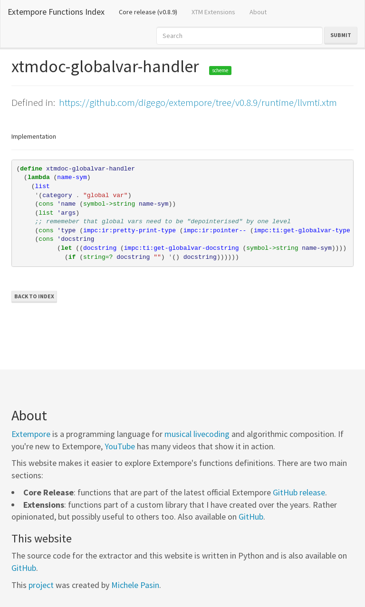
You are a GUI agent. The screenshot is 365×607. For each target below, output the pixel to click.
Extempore (30, 433)
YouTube (120, 446)
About (258, 12)
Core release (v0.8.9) (151, 11)
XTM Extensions (213, 12)
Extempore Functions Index (56, 11)
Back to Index (34, 296)
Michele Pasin (135, 584)
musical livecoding (197, 433)
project (41, 584)
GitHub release (299, 492)
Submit (340, 34)
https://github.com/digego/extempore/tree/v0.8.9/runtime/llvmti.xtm (198, 102)
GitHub (251, 516)
